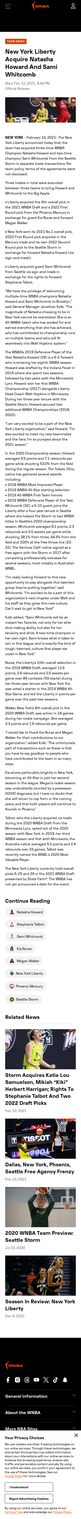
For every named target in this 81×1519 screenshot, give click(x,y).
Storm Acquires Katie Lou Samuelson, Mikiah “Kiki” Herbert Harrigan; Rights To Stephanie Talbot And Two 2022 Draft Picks (39, 1089)
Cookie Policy (14, 1479)
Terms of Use (14, 1512)
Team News (16, 41)
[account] (73, 6)
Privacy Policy (62, 1512)
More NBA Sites (21, 1428)
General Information (26, 1396)
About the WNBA (22, 1412)
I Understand (18, 1490)
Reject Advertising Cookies (29, 1502)
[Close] (76, 1439)
